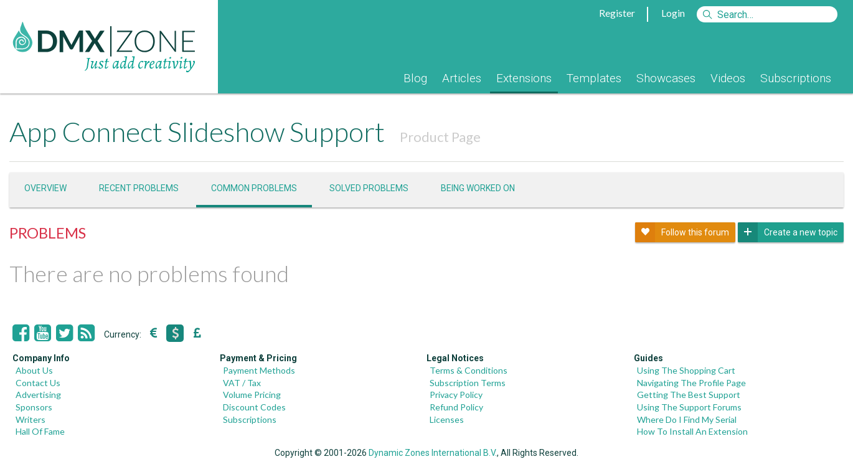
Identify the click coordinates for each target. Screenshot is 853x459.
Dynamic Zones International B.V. (433, 453)
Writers (30, 419)
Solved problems (368, 188)
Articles (461, 78)
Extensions (524, 78)
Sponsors (34, 407)
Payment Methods (259, 370)
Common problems (254, 188)
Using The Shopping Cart (686, 370)
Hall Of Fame (40, 431)
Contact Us (38, 382)
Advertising (38, 394)
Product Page (440, 136)
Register (617, 13)
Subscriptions (795, 78)
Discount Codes (254, 407)
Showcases (665, 78)
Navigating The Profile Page (691, 382)
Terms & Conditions (468, 370)
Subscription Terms (468, 382)
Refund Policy (456, 407)
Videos (727, 78)
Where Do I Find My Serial (687, 419)
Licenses (447, 419)
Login (673, 13)
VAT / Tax (242, 382)
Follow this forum (682, 232)
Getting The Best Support (688, 394)
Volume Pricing (252, 394)
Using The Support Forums (689, 407)
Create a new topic (787, 232)
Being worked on (478, 188)
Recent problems (139, 188)
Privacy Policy (456, 394)
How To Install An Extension (692, 431)
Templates (594, 78)
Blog (415, 78)
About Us (34, 370)
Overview (45, 188)
